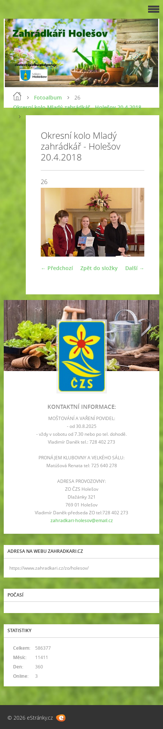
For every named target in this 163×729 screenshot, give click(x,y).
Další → (134, 268)
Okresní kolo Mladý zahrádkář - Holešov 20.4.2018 (77, 107)
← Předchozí (57, 268)
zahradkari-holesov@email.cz (81, 520)
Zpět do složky (99, 268)
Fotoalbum (48, 97)
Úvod (17, 96)
